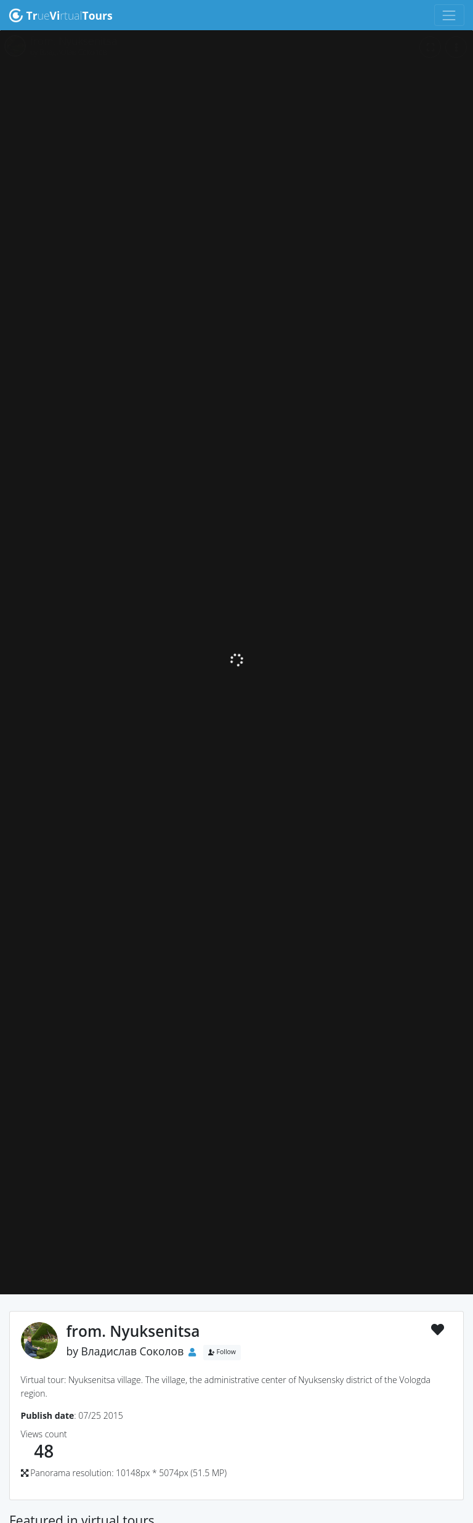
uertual (61, 15)
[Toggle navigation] (449, 15)
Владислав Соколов (132, 1351)
